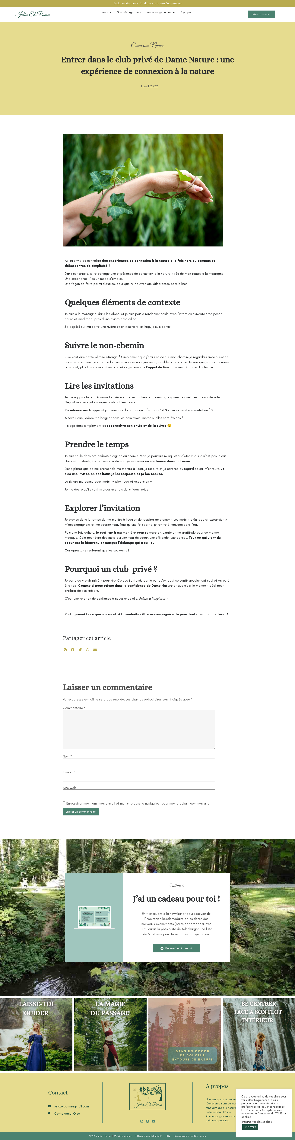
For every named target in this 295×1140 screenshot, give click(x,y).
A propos (186, 12)
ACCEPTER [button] (250, 1127)
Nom (67, 756)
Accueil (106, 12)
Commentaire (74, 708)
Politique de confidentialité (148, 1136)
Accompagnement (161, 12)
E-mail (69, 772)
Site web (69, 787)
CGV (168, 1136)
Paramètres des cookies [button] (257, 1121)
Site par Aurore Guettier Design (190, 1136)
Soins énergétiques (129, 12)
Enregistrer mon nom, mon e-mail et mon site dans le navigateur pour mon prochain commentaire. (138, 803)
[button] (65, 649)
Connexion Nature (147, 45)
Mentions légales (122, 1136)
